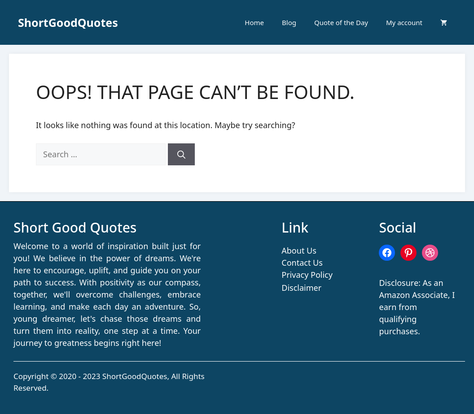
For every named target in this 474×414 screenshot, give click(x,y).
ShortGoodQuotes (68, 22)
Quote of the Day (341, 22)
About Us (298, 250)
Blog (289, 22)
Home (254, 22)
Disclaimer (301, 287)
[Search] (181, 154)
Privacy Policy (307, 274)
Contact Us (302, 262)
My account (404, 22)
